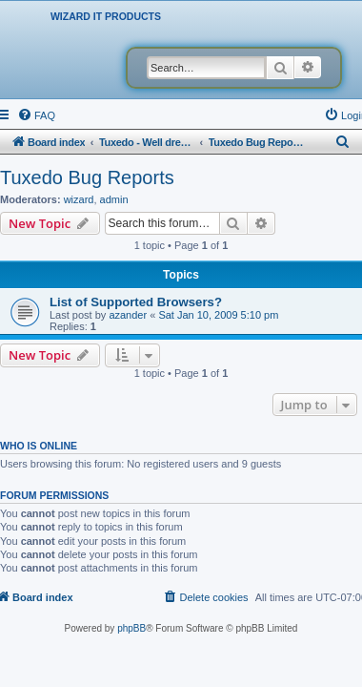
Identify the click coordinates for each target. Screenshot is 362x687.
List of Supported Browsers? (136, 302)
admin (114, 199)
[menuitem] (36, 115)
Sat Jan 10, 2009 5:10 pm (218, 315)
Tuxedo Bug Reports (87, 177)
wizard (79, 199)
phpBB (131, 628)
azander (128, 315)
